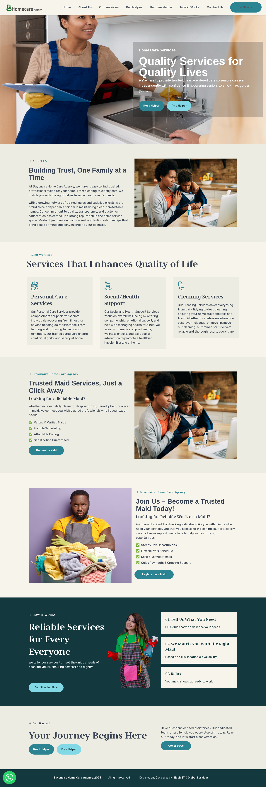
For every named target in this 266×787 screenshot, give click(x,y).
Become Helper (161, 7)
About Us (85, 7)
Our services (109, 7)
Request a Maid (46, 450)
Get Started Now (46, 687)
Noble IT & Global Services (191, 777)
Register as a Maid (154, 574)
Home (67, 7)
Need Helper (151, 105)
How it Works (190, 7)
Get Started (246, 7)
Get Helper (134, 7)
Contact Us (215, 7)
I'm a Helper (179, 105)
